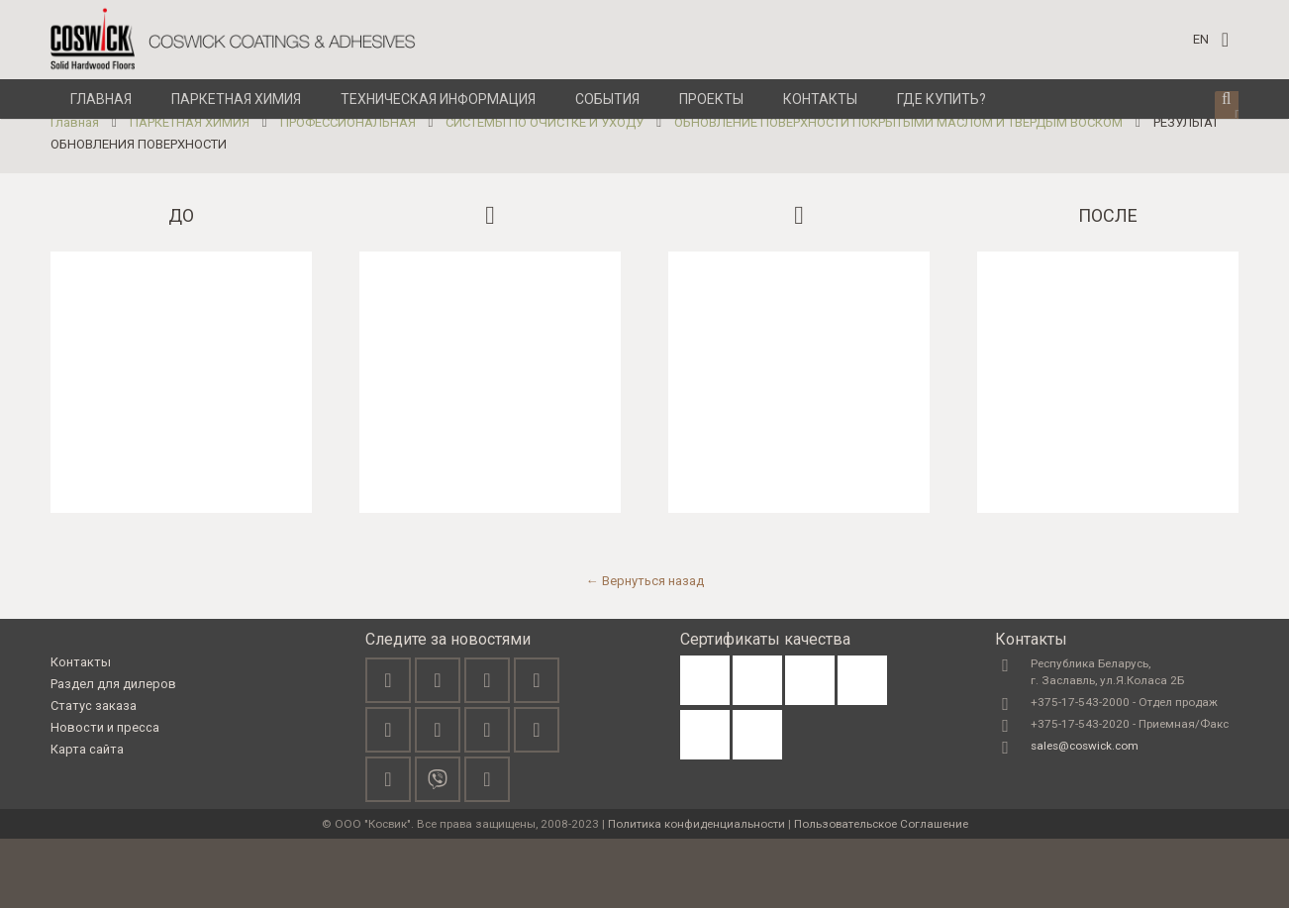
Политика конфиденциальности (696, 893)
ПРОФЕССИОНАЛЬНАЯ (348, 190)
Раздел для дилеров (113, 752)
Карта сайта (87, 817)
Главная (74, 190)
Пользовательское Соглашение (881, 893)
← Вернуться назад (645, 649)
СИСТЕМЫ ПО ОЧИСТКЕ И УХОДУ (545, 190)
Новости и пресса (104, 795)
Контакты (80, 730)
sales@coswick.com (1085, 815)
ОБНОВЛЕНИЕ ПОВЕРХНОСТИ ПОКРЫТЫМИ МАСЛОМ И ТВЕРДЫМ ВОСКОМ (898, 190)
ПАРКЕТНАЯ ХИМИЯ (189, 190)
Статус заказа (93, 773)
